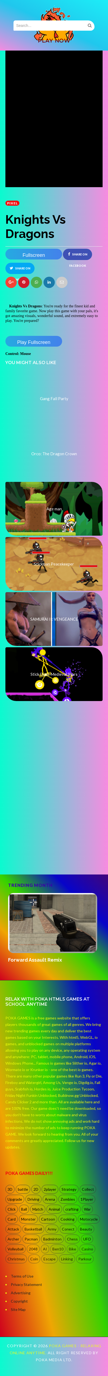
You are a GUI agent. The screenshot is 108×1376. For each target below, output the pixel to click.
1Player (86, 1199)
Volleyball (15, 1249)
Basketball (33, 1229)
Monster (28, 1219)
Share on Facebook (77, 256)
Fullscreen (33, 255)
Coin (34, 1259)
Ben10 (57, 1249)
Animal (54, 1209)
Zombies (67, 1199)
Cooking (67, 1219)
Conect (68, 1229)
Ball (24, 1209)
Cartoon (48, 1219)
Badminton (52, 1239)
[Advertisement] (52, 812)
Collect (88, 1189)
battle (23, 1189)
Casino (87, 1249)
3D (10, 1189)
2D (35, 1189)
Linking (67, 1259)
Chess (72, 1239)
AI (45, 1249)
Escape (49, 1259)
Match (37, 1209)
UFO (87, 1239)
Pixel (12, 203)
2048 (33, 1249)
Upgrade (15, 1199)
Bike (72, 1249)
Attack (13, 1229)
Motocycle (89, 1219)
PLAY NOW (54, 40)
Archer (13, 1239)
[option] (54, 928)
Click (12, 1209)
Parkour (85, 1259)
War (87, 1209)
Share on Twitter (20, 270)
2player (50, 1189)
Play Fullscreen (33, 342)
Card (12, 1219)
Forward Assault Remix (35, 960)
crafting (72, 1209)
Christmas (16, 1259)
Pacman (31, 1239)
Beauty (86, 1229)
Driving (33, 1199)
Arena (50, 1199)
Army (52, 1229)
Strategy (69, 1189)
